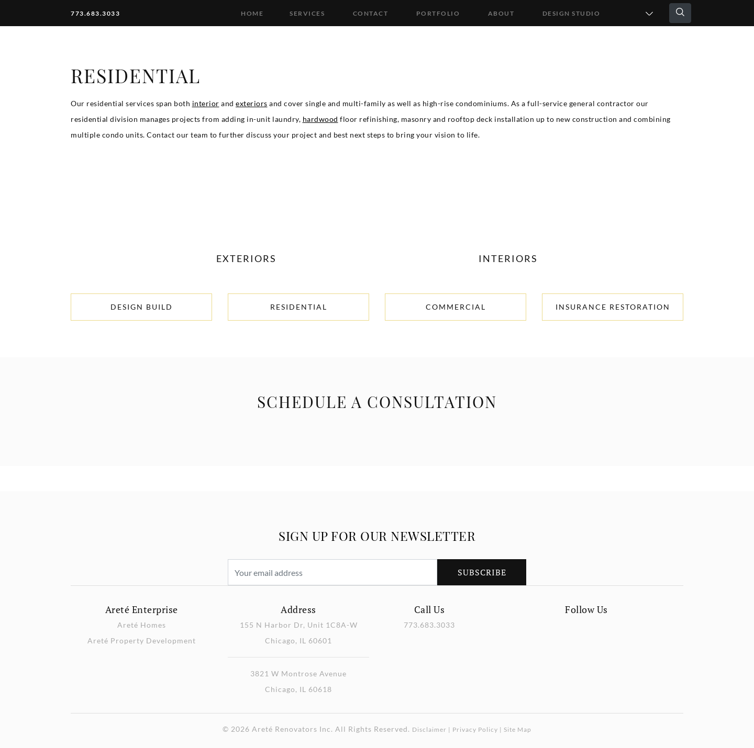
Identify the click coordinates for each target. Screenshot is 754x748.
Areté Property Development (141, 640)
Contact (371, 13)
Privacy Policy (475, 729)
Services (307, 13)
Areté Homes (141, 624)
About (501, 13)
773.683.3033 (95, 13)
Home (252, 13)
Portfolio (438, 13)
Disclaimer (429, 729)
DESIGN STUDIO (571, 13)
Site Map (517, 729)
